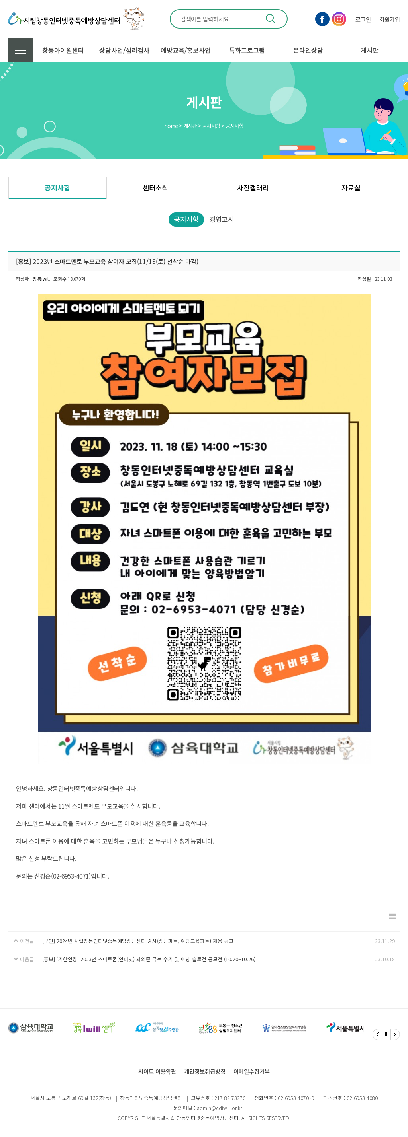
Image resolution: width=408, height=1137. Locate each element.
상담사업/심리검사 (124, 50)
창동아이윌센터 (63, 50)
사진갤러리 (253, 187)
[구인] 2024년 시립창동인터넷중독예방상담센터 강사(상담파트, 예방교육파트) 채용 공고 (137, 941)
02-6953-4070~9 (296, 1098)
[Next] (395, 1034)
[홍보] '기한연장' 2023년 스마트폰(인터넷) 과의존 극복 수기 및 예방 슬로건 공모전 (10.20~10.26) (148, 959)
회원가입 (389, 19)
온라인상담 (308, 50)
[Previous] (377, 1034)
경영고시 (221, 219)
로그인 (363, 19)
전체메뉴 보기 (20, 50)
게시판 (370, 50)
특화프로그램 (247, 50)
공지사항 (57, 187)
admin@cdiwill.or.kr (219, 1108)
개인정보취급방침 (205, 1071)
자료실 (351, 187)
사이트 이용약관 (157, 1071)
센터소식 (155, 187)
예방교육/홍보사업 (186, 50)
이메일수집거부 (251, 1071)
